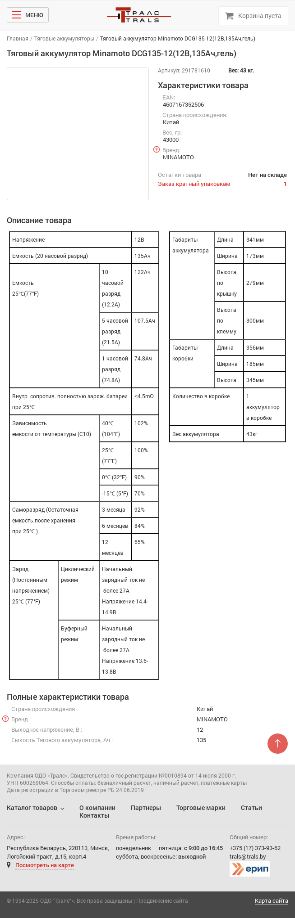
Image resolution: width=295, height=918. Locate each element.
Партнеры (146, 807)
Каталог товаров (32, 807)
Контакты (94, 815)
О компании (97, 807)
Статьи (251, 807)
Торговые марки (201, 807)
